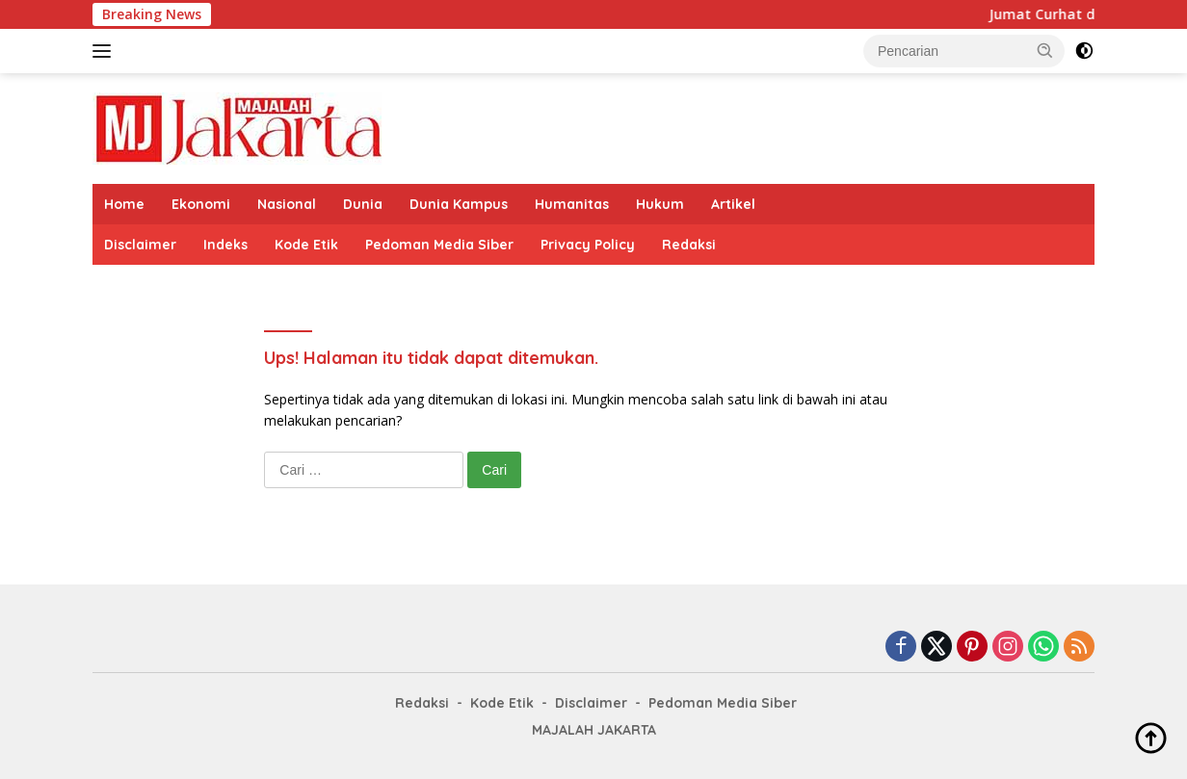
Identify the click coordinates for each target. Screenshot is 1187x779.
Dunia (362, 204)
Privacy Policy (588, 244)
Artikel (733, 204)
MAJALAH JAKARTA (594, 730)
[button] (1045, 50)
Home (124, 204)
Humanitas (572, 204)
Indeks (225, 244)
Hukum (660, 204)
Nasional (286, 204)
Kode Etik (306, 244)
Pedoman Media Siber (439, 244)
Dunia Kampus (458, 204)
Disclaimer (140, 244)
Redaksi (689, 244)
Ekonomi (200, 204)
